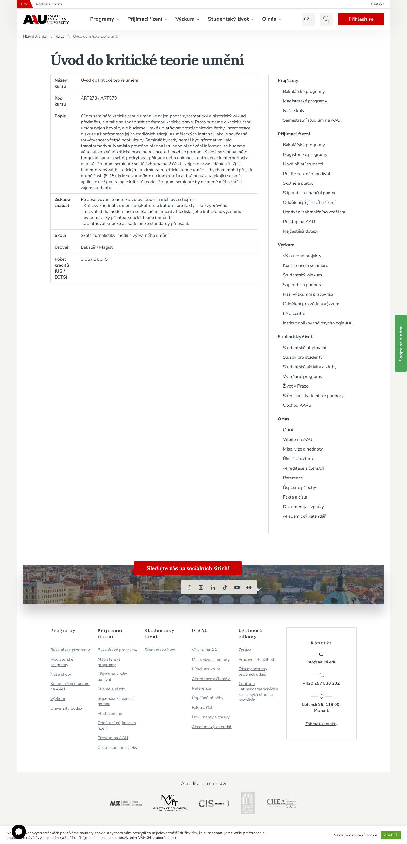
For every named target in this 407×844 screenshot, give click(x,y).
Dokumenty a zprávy (303, 507)
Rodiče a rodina (49, 4)
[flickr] (249, 587)
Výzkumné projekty (302, 256)
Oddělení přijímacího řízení (309, 202)
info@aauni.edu (321, 658)
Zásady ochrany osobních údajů (253, 671)
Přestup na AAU (299, 222)
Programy (102, 19)
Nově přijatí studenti (303, 164)
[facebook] (189, 587)
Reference (293, 478)
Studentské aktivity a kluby (310, 367)
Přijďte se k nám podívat (306, 174)
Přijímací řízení (144, 19)
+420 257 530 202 (321, 679)
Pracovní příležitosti (257, 659)
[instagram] (201, 587)
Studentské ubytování (304, 348)
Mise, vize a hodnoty (303, 449)
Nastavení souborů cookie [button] (355, 835)
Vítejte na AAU (297, 439)
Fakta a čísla (295, 497)
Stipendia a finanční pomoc (309, 193)
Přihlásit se (361, 19)
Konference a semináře (305, 265)
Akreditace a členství (303, 468)
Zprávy (245, 650)
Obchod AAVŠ (297, 405)
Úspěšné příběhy (299, 487)
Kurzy (60, 36)
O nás (269, 19)
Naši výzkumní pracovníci (308, 294)
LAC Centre (294, 313)
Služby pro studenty (303, 357)
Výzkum (185, 19)
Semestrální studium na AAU (311, 120)
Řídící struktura (298, 459)
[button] (306, 19)
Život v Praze (295, 386)
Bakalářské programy (304, 91)
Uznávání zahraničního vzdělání (314, 212)
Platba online (110, 713)
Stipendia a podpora (302, 285)
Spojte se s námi (401, 343)
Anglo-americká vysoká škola (46, 19)
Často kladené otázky (117, 747)
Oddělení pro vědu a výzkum (311, 304)
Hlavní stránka (35, 36)
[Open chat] (19, 832)
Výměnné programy (302, 376)
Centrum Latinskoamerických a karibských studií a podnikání (258, 692)
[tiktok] (225, 587)
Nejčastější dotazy (300, 231)
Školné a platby (298, 183)
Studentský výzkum (302, 275)
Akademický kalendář (304, 516)
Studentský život (228, 19)
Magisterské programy (305, 101)
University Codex (66, 708)
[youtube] (237, 587)
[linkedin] (213, 587)
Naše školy (293, 111)
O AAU (290, 430)
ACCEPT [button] (390, 835)
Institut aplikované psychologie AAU (319, 323)
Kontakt (377, 4)
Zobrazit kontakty (321, 724)
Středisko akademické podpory (313, 396)
